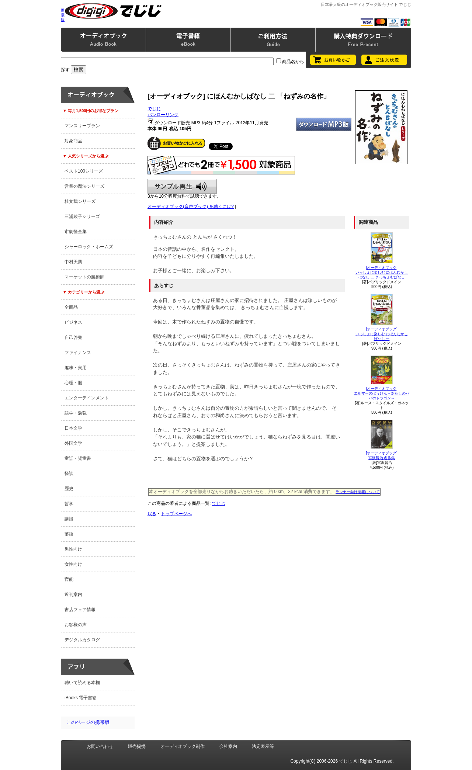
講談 (69, 518)
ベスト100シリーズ (84, 171)
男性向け (73, 549)
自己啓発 (73, 337)
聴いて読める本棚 (82, 682)
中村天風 (73, 261)
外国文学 (73, 443)
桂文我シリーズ (80, 201)
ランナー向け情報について (358, 492)
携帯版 (63, 15)
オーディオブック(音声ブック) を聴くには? (191, 206)
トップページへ (176, 513)
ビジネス (73, 322)
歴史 (69, 488)
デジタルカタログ (82, 639)
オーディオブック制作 (182, 746)
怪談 (69, 473)
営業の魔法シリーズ (84, 186)
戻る (152, 513)
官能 (69, 579)
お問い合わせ (100, 746)
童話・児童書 (78, 458)
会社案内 (228, 746)
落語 (69, 534)
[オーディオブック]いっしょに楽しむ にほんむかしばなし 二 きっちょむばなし (381, 272)
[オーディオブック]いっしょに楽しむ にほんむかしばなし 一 (381, 334)
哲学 (69, 503)
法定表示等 (263, 746)
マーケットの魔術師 (84, 277)
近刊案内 (73, 594)
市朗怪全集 (76, 231)
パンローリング (163, 114)
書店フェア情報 (80, 609)
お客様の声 (76, 624)
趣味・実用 (76, 367)
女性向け (73, 564)
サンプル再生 (182, 186)
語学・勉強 (76, 413)
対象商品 (73, 140)
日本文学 (73, 428)
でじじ (154, 108)
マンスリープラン (82, 125)
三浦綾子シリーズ (82, 216)
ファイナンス (78, 352)
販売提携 (137, 746)
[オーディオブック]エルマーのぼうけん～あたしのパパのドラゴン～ (381, 393)
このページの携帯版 (88, 722)
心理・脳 (73, 382)
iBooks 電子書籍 (81, 697)
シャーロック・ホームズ (89, 246)
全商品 (71, 307)
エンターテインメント (87, 397)
